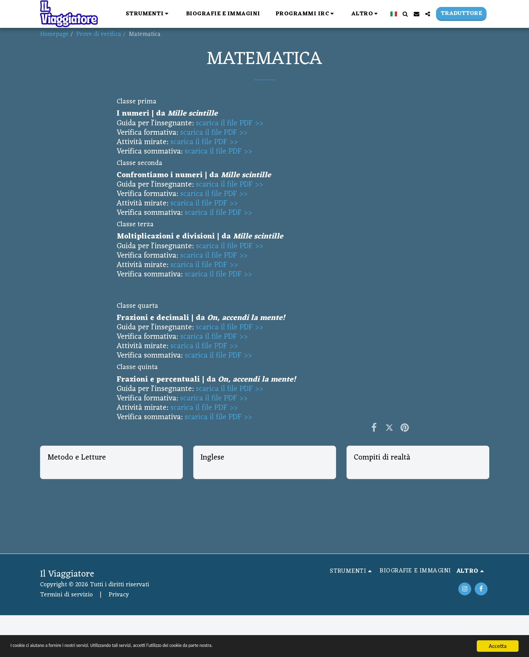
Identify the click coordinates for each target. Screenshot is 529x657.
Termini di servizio (66, 594)
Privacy (119, 594)
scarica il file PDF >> (229, 123)
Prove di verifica (98, 34)
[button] (148, 13)
